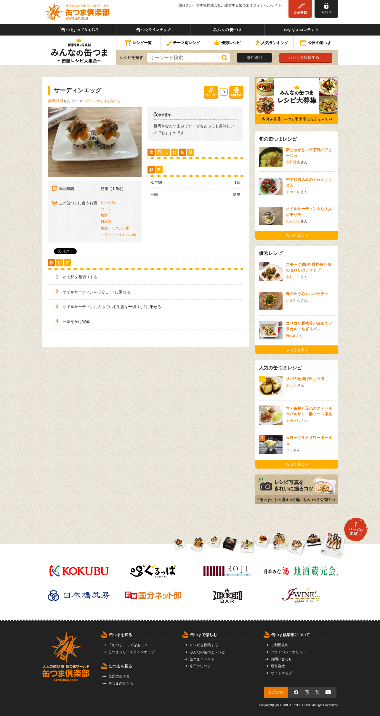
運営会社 (278, 666)
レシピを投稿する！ (305, 57)
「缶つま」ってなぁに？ (79, 30)
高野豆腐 (55, 101)
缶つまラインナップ (153, 30)
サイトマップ (281, 673)
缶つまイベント (202, 659)
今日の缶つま (315, 43)
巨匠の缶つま (119, 676)
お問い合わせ (281, 659)
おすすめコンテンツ (301, 30)
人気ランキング (271, 43)
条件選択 (254, 57)
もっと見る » (297, 235)
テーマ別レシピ (183, 43)
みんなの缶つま (227, 30)
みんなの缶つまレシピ (207, 652)
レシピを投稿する (204, 645)
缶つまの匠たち (120, 683)
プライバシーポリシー (288, 652)
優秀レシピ (227, 43)
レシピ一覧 (138, 43)
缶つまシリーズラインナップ (131, 652)
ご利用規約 (279, 645)
